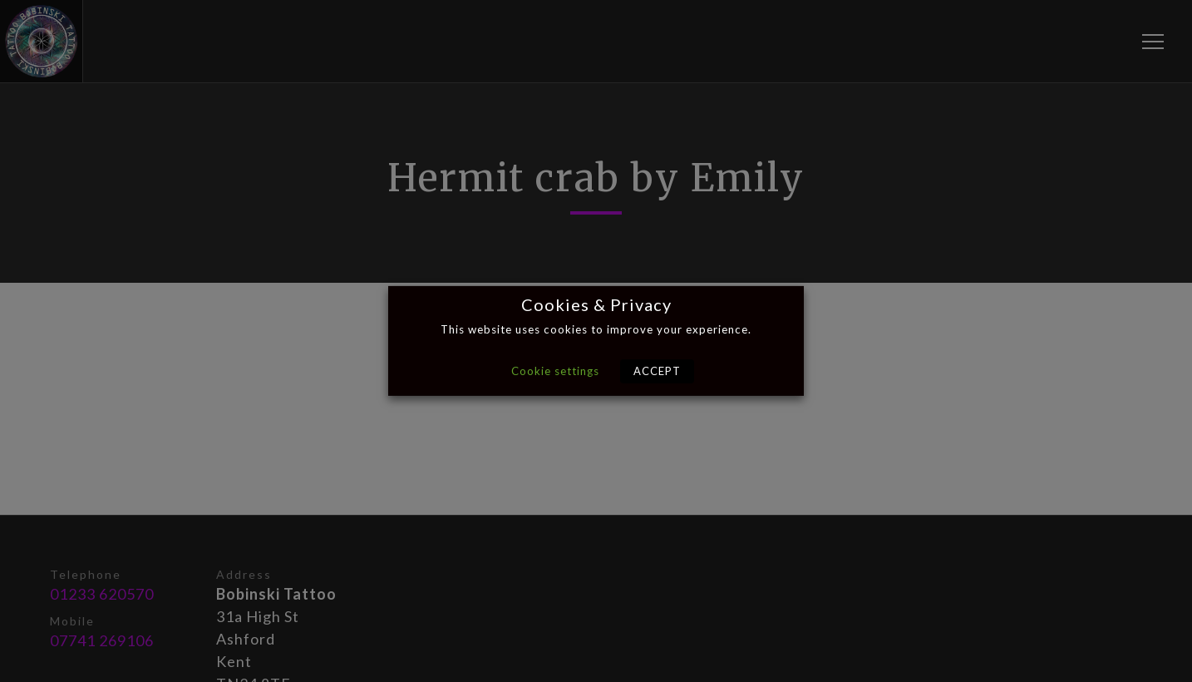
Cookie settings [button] (555, 371)
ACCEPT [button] (657, 371)
